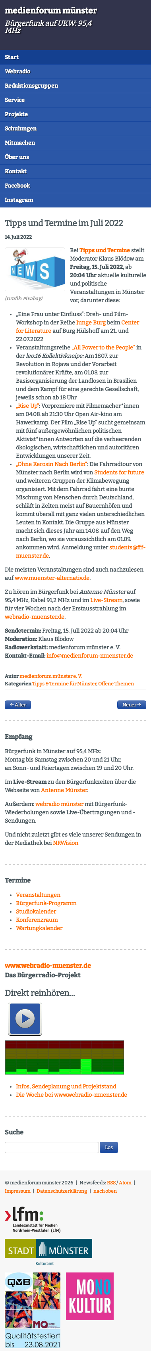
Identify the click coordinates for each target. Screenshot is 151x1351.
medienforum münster (51, 11)
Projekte (16, 114)
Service (15, 100)
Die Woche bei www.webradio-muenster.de (71, 1095)
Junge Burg (91, 322)
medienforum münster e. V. (50, 676)
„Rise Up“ (27, 406)
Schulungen (21, 128)
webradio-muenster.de (34, 617)
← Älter (18, 705)
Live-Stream (106, 600)
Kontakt (16, 171)
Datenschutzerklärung (62, 1191)
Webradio (17, 71)
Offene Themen (116, 684)
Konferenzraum (37, 920)
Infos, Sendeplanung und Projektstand (66, 1086)
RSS (111, 1183)
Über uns (17, 157)
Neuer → (131, 705)
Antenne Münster (64, 790)
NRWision (65, 843)
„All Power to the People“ (103, 347)
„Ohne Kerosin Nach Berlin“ (51, 464)
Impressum (17, 1191)
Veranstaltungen (38, 895)
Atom (125, 1183)
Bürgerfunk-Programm (46, 903)
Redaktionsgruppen (31, 86)
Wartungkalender (39, 928)
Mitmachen (20, 143)
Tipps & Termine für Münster (64, 684)
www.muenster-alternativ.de (52, 578)
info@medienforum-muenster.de (89, 655)
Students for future (119, 472)
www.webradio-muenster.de (48, 965)
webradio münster (59, 804)
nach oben (105, 1191)
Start (12, 57)
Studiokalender (36, 911)
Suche (14, 1132)
